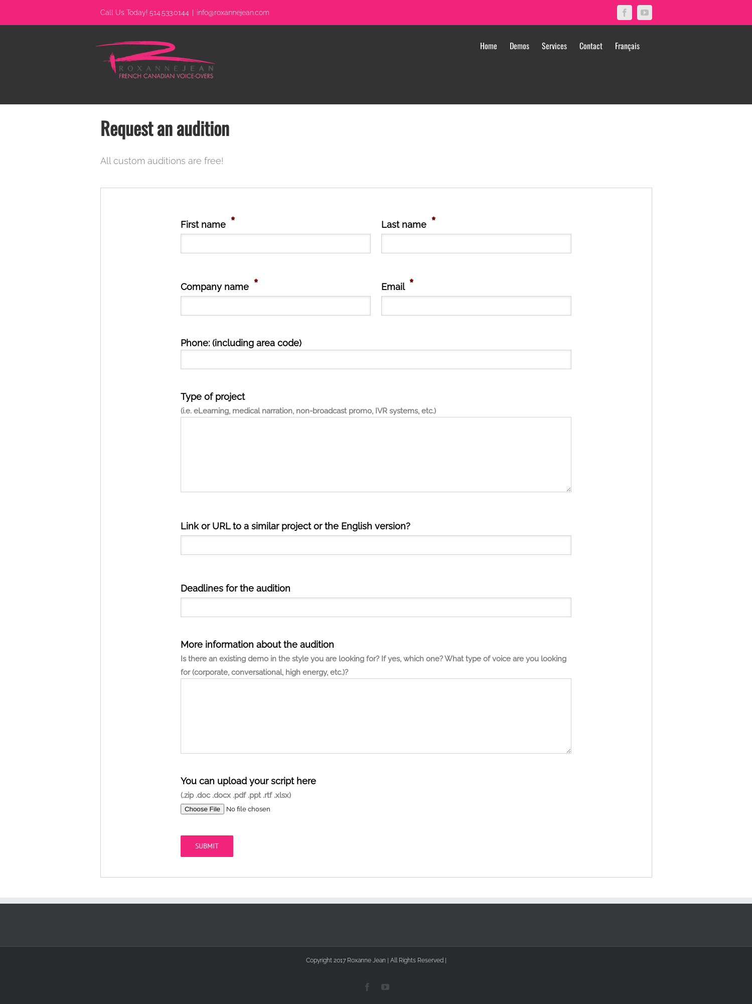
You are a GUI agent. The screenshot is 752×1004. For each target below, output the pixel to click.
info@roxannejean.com (233, 13)
